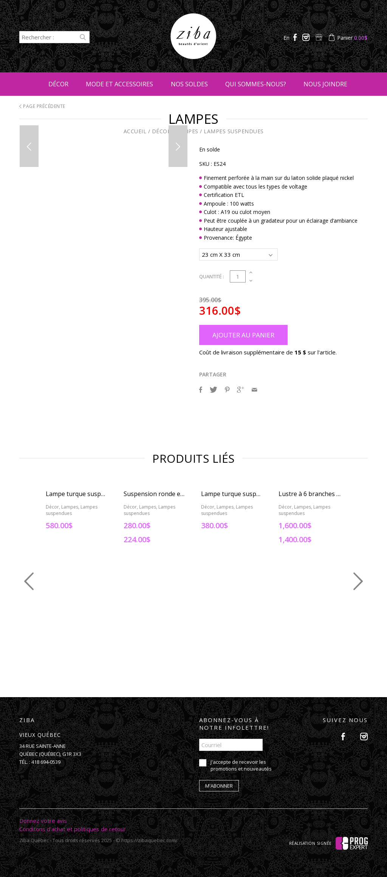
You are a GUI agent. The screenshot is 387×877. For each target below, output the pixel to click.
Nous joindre (325, 84)
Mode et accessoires (119, 84)
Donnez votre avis (43, 819)
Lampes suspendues (234, 131)
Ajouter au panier (243, 333)
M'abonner (219, 784)
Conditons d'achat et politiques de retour (72, 828)
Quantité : (211, 275)
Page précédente (42, 106)
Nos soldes (189, 84)
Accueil (135, 131)
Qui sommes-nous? (255, 84)
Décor (58, 84)
